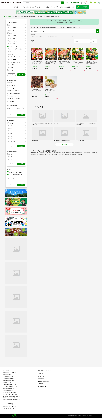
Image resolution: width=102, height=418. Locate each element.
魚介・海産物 (12, 27)
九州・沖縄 (12, 141)
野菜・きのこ (12, 35)
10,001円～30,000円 (14, 87)
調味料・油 (12, 54)
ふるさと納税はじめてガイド (9, 372)
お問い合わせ (41, 378)
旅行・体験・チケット (14, 56)
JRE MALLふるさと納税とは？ (10, 404)
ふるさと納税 (7, 15)
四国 (10, 138)
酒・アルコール (13, 40)
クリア (11, 74)
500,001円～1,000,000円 (15, 98)
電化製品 (11, 64)
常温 (10, 159)
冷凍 (10, 156)
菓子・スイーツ (13, 46)
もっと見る (64, 144)
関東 (10, 128)
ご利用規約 (40, 383)
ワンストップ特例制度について (10, 386)
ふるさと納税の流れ (7, 374)
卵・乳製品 (12, 38)
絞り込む (21, 74)
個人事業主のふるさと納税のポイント (11, 395)
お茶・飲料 (12, 43)
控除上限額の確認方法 (8, 390)
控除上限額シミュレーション (44, 370)
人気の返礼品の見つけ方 (8, 408)
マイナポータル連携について (9, 384)
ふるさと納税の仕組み (8, 376)
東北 (10, 125)
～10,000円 (12, 85)
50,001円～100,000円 (14, 93)
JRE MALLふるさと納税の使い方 (10, 406)
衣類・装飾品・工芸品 (14, 62)
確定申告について (7, 382)
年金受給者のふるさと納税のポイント (11, 399)
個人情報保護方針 (42, 386)
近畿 (10, 133)
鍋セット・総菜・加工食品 (15, 48)
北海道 (11, 122)
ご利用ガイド (41, 373)
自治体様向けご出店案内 (43, 380)
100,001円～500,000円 (14, 95)
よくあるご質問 (41, 375)
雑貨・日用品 (12, 59)
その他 (11, 70)
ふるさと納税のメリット (8, 380)
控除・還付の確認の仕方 (8, 388)
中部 (10, 130)
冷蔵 (10, 154)
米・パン (11, 30)
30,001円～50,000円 (14, 90)
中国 (10, 136)
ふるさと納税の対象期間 (8, 378)
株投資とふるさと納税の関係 (9, 392)
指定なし (11, 82)
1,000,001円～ (12, 101)
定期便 (11, 67)
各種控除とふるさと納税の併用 (10, 394)
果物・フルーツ (13, 33)
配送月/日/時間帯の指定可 (15, 171)
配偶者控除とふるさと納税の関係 (10, 397)
